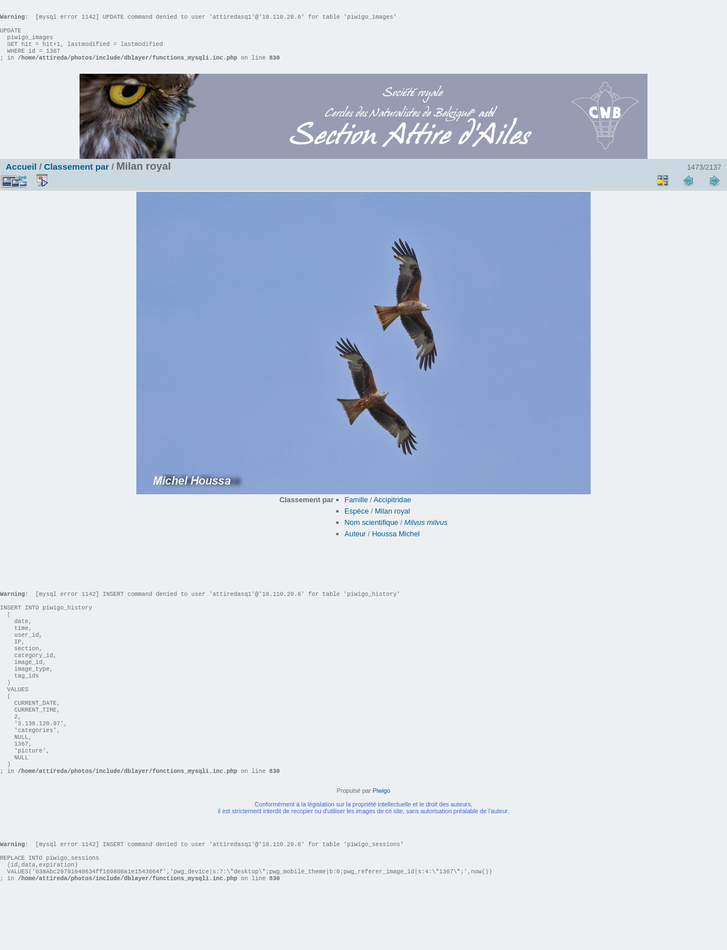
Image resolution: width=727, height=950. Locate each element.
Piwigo (381, 836)
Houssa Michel (396, 545)
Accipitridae (392, 511)
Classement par (76, 178)
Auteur (355, 545)
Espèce (357, 522)
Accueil (21, 178)
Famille (356, 511)
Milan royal (392, 522)
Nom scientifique (372, 533)
